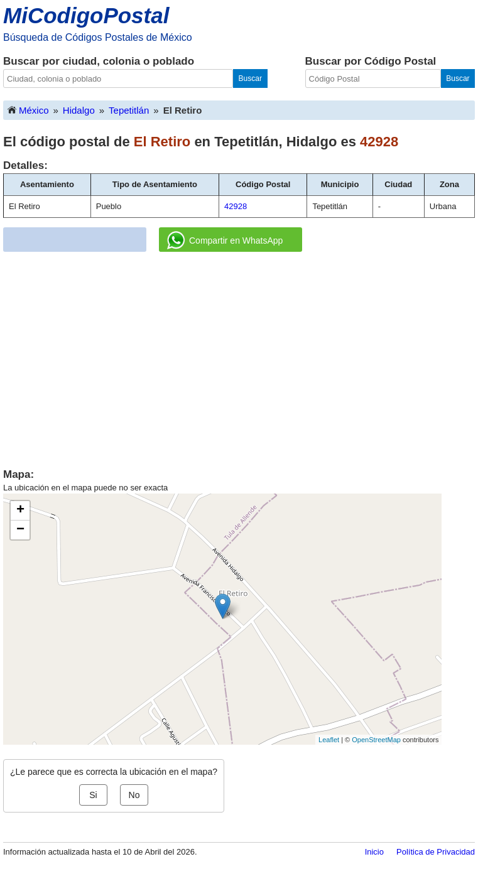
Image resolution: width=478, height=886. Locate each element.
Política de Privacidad (435, 851)
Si (93, 795)
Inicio (374, 851)
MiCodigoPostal (86, 15)
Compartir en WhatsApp (225, 240)
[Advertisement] (239, 355)
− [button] (20, 530)
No (134, 795)
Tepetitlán (129, 110)
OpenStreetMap (376, 739)
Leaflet (328, 739)
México (27, 110)
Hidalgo (79, 110)
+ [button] (20, 510)
